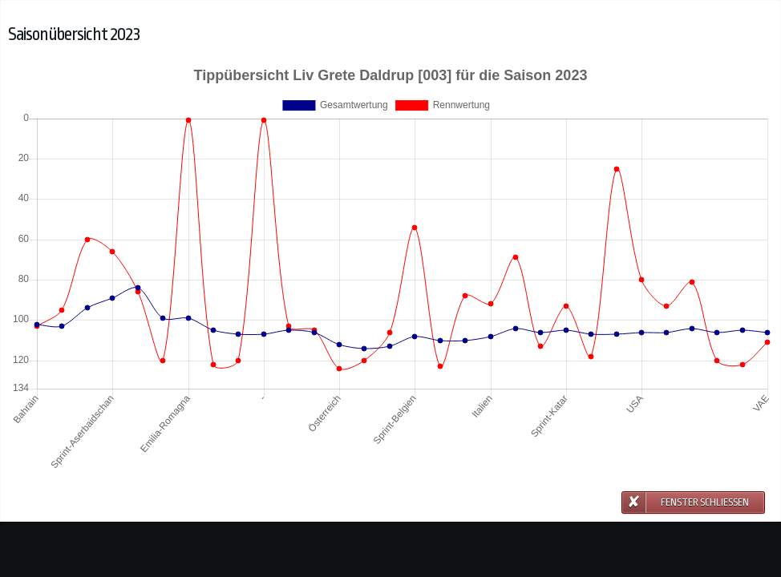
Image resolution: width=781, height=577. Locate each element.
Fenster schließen (705, 502)
